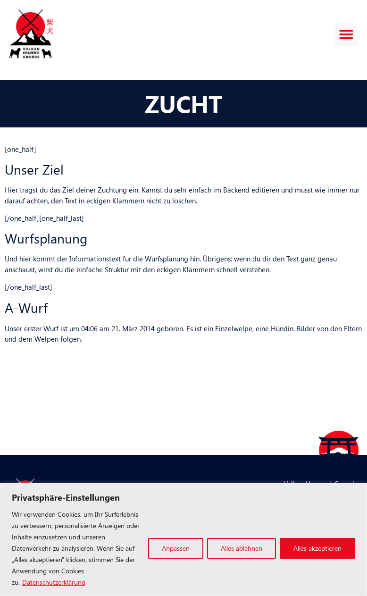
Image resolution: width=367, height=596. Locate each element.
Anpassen (176, 548)
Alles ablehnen (241, 548)
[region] (183, 539)
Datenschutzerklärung (53, 582)
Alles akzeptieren (317, 548)
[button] (346, 34)
